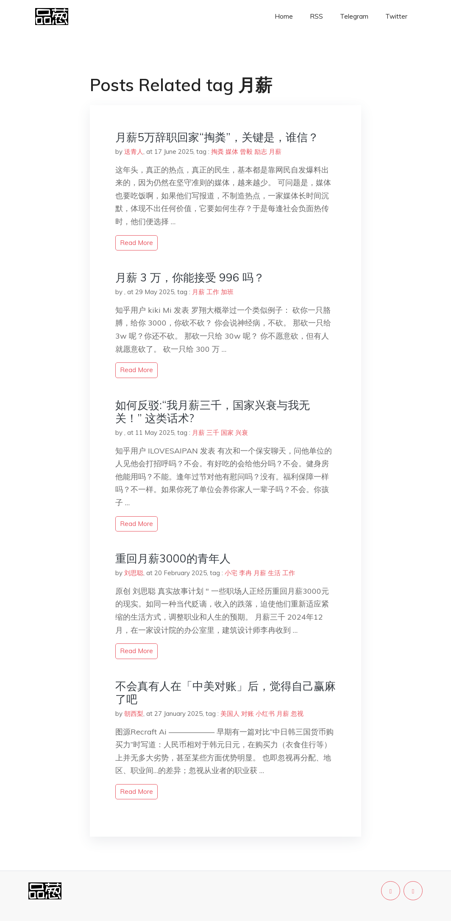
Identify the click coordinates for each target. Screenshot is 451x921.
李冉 (245, 573)
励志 (260, 151)
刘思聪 (133, 573)
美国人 (229, 714)
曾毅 (246, 151)
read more (136, 243)
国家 (227, 433)
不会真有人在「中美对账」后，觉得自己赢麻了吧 (225, 692)
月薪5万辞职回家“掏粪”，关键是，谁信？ (217, 137)
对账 (247, 714)
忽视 (297, 714)
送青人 (133, 151)
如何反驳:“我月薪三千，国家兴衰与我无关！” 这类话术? (212, 411)
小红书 (265, 714)
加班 (227, 292)
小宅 (231, 573)
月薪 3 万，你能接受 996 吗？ (189, 277)
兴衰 (241, 433)
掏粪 (217, 151)
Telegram (354, 16)
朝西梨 (133, 714)
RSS (316, 16)
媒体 (232, 151)
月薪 (275, 151)
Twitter (396, 16)
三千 (212, 433)
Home (284, 16)
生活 (274, 573)
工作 (212, 292)
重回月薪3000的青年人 (173, 558)
